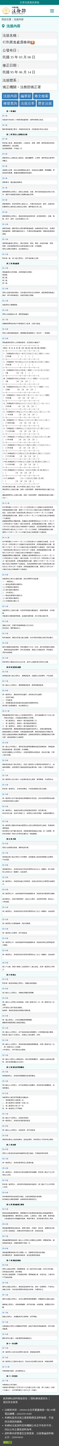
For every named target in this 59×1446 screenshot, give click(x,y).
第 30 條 (5, 760)
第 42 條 (5, 919)
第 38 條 (5, 865)
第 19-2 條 (5, 537)
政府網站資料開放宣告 (15, 1398)
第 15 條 (5, 301)
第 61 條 (5, 1159)
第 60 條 (5, 1149)
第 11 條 (5, 239)
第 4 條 (4, 154)
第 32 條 (5, 785)
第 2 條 (4, 125)
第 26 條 (5, 672)
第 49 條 (5, 998)
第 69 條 (5, 1265)
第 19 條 (5, 338)
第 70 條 (5, 1283)
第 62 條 (5, 1168)
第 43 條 (5, 929)
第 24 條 (5, 643)
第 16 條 (5, 310)
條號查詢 (10, 103)
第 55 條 (5, 1081)
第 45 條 (5, 950)
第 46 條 (5, 963)
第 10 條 (5, 224)
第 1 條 (4, 116)
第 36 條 (5, 843)
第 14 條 (5, 288)
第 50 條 (5, 1016)
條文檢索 (41, 96)
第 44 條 (5, 938)
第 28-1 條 (5, 711)
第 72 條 (5, 1312)
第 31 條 (5, 775)
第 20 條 (5, 575)
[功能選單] (52, 11)
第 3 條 (4, 139)
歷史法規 (45, 103)
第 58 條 (5, 1126)
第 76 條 (5, 1357)
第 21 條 (5, 606)
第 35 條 (5, 821)
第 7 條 (4, 188)
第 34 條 (5, 806)
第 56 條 (5, 1093)
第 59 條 (5, 1135)
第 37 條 (5, 853)
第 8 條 (4, 200)
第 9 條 (4, 212)
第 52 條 (5, 1040)
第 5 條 (4, 166)
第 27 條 (5, 681)
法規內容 (10, 96)
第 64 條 (5, 1192)
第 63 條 (5, 1180)
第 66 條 (5, 1224)
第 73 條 (5, 1322)
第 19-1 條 (5, 503)
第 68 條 (5, 1248)
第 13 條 (5, 268)
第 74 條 (5, 1334)
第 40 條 (5, 889)
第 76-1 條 (5, 1367)
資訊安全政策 (10, 1402)
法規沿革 (28, 103)
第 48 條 (5, 988)
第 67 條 (5, 1236)
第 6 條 (4, 178)
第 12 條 (5, 254)
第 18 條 (5, 329)
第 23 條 (5, 633)
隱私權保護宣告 (39, 1398)
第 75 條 (5, 1348)
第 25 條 (5, 658)
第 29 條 (5, 743)
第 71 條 (5, 1295)
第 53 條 (5, 1055)
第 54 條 (5, 1072)
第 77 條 (5, 1381)
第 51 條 (5, 1028)
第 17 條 (5, 319)
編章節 (26, 96)
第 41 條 (5, 907)
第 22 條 (5, 621)
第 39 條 (5, 877)
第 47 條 (5, 979)
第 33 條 (5, 794)
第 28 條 (5, 690)
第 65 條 (5, 1209)
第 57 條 (5, 1114)
